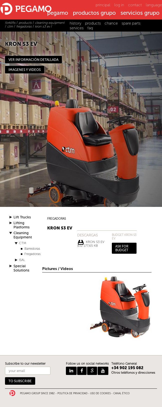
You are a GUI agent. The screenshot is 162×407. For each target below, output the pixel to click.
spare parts (131, 23)
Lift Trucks (22, 217)
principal (103, 5)
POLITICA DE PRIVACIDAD (72, 393)
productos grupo (94, 13)
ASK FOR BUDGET (121, 248)
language (154, 5)
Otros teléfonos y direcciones (133, 372)
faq (90, 28)
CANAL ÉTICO (121, 393)
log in (119, 5)
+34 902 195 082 (127, 367)
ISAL (22, 260)
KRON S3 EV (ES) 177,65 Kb (90, 242)
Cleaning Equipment (22, 235)
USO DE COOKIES (100, 393)
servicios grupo (140, 13)
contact (135, 5)
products (93, 23)
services (77, 28)
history (75, 23)
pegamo (57, 13)
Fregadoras (32, 254)
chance (111, 23)
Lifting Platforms (21, 225)
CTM (22, 243)
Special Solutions (21, 268)
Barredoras (32, 248)
